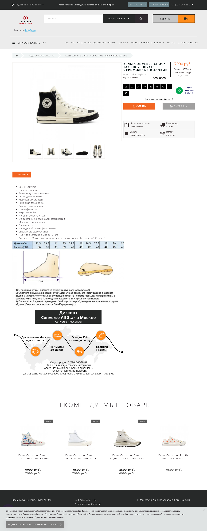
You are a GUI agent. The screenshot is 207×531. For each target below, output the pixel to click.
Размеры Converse (140, 43)
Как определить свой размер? (159, 99)
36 (126, 86)
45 (126, 93)
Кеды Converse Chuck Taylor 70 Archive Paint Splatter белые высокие (33, 458)
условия (9, 517)
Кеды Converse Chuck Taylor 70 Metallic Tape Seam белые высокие (80, 458)
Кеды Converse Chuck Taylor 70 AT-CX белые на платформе (127, 458)
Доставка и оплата (102, 43)
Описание (21, 174)
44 (169, 86)
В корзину (178, 106)
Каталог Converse (78, 43)
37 (132, 86)
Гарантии (121, 43)
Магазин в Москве (188, 43)
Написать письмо (159, 4)
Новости (158, 43)
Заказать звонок (137, 4)
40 (151, 86)
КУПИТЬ (141, 106)
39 (145, 86)
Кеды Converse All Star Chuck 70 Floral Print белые (174, 458)
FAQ (63, 43)
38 (138, 86)
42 (163, 86)
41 (157, 86)
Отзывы (170, 43)
